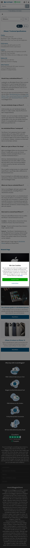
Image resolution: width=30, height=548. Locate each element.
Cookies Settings (15, 283)
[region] (15, 274)
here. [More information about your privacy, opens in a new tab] (21, 275)
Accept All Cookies (15, 279)
